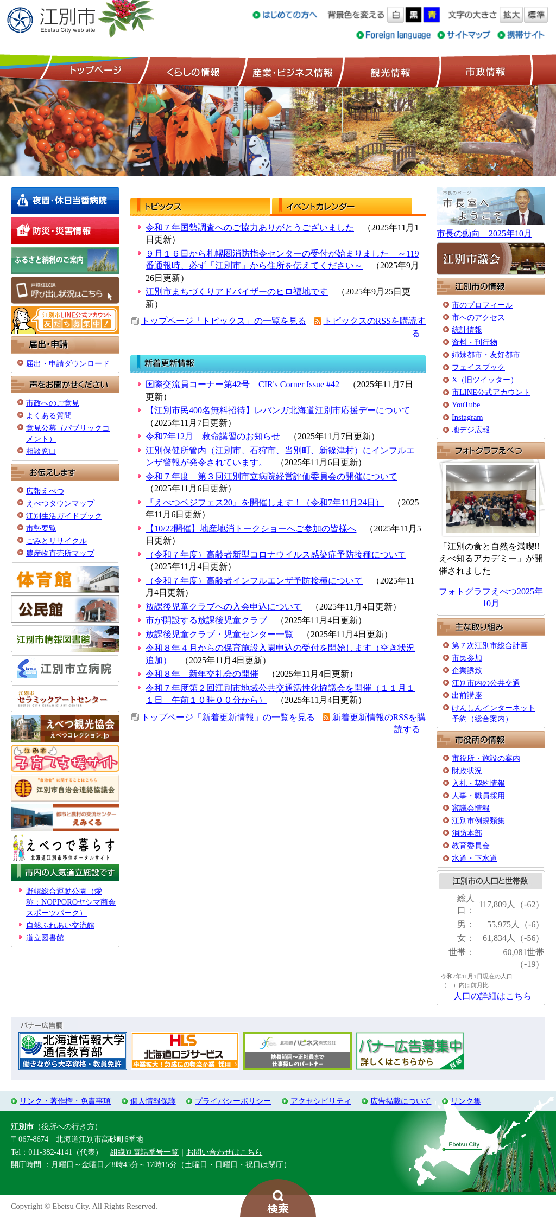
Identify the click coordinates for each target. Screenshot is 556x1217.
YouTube (466, 404)
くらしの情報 (192, 71)
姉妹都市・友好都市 (486, 354)
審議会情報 (471, 808)
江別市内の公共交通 (486, 682)
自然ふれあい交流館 (60, 925)
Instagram (467, 417)
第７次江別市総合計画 (490, 645)
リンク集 (466, 1101)
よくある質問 (49, 415)
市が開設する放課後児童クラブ (206, 620)
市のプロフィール (482, 304)
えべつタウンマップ (60, 503)
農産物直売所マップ (60, 553)
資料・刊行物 (474, 342)
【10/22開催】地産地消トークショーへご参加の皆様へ (251, 528)
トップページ (94, 71)
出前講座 (467, 695)
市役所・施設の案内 (486, 758)
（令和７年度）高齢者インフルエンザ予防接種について (254, 580)
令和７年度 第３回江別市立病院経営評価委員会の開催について (271, 476)
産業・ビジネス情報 (290, 71)
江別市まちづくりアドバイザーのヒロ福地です (237, 291)
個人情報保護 (153, 1101)
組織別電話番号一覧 (144, 1152)
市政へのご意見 (52, 403)
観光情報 (389, 71)
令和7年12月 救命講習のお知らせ (213, 436)
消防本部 (467, 833)
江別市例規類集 (478, 820)
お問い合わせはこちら (224, 1152)
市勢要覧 (41, 528)
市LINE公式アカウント (491, 392)
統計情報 (467, 329)
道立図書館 (45, 937)
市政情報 (484, 71)
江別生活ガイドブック (64, 515)
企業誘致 (467, 670)
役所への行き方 (67, 1126)
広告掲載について (400, 1101)
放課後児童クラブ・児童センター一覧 (219, 634)
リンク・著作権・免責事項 (65, 1101)
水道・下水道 (474, 858)
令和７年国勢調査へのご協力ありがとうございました (250, 227)
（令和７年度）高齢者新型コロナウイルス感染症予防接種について (276, 554)
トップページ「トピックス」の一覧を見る (223, 320)
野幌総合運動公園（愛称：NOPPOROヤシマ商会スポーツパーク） (71, 902)
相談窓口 (41, 451)
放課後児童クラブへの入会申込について (224, 606)
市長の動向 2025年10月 (484, 233)
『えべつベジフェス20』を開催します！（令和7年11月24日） (265, 502)
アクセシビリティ (320, 1101)
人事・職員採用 (478, 795)
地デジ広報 (471, 429)
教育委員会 (471, 845)
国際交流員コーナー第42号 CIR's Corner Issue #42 (242, 384)
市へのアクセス (478, 317)
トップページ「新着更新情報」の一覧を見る (228, 717)
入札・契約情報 (478, 783)
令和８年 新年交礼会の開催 (202, 673)
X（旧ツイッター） (485, 379)
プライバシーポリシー (233, 1101)
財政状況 (467, 770)
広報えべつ (45, 490)
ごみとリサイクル (56, 540)
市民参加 (467, 658)
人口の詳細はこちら (492, 996)
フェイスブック (478, 367)
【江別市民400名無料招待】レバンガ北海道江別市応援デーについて (278, 410)
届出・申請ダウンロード (68, 363)
